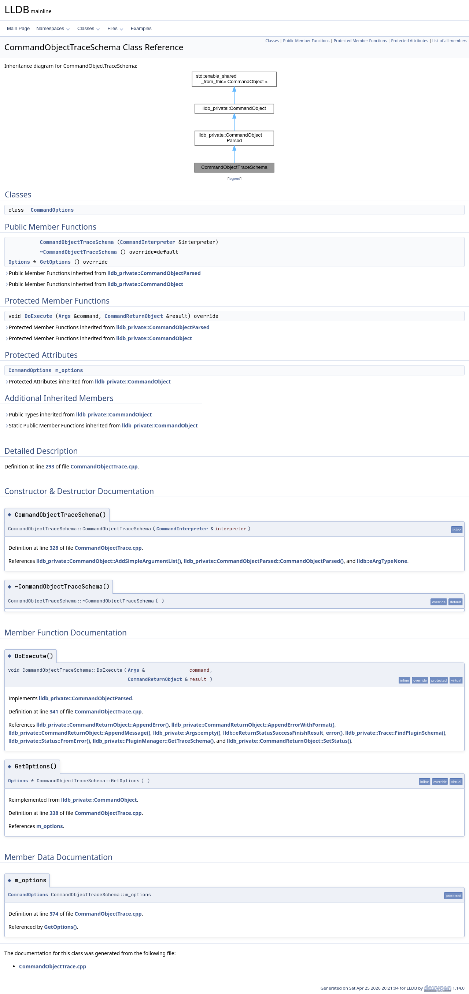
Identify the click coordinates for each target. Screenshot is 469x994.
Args (64, 316)
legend (234, 178)
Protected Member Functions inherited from (107, 327)
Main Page (18, 28)
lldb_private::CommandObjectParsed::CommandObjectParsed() (264, 560)
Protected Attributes (409, 40)
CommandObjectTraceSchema (77, 242)
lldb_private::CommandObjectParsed (153, 273)
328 (53, 547)
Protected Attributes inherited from (87, 381)
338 (53, 812)
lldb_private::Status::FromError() (49, 740)
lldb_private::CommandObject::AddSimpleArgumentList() (108, 560)
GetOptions (55, 262)
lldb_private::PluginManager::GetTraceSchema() (153, 740)
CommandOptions (52, 210)
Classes (88, 28)
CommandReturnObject (133, 316)
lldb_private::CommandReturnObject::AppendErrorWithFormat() (253, 724)
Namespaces (53, 28)
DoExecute (38, 316)
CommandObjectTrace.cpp (103, 466)
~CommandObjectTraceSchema (78, 252)
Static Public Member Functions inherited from (101, 425)
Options (19, 262)
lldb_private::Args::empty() (187, 732)
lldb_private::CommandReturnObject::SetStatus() (289, 740)
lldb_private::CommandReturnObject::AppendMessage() (79, 732)
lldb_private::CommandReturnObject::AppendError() (102, 724)
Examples (141, 28)
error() (334, 732)
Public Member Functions (306, 40)
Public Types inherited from (78, 414)
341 (53, 711)
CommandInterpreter (147, 242)
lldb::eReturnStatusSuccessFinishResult (273, 732)
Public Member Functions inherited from (102, 273)
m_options (69, 370)
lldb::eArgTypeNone (382, 560)
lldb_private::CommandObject (145, 284)
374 (53, 913)
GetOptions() (60, 926)
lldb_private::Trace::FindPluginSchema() (395, 732)
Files (115, 28)
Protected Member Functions (360, 40)
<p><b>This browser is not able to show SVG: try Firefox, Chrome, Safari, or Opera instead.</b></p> (234, 122)
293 (49, 466)
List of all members (449, 40)
